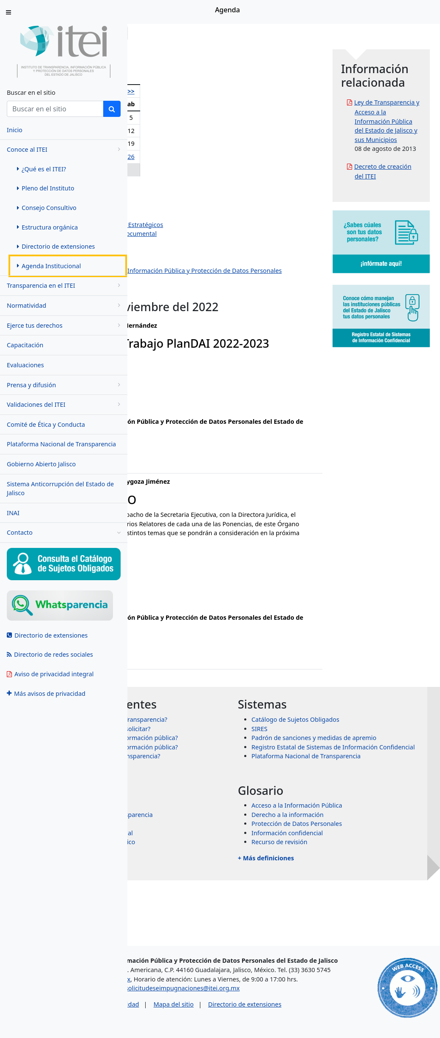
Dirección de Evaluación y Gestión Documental (217, 234)
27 (147, 170)
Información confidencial (350, 892)
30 (194, 170)
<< (147, 91)
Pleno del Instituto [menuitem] (45, 188)
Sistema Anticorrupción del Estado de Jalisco (60, 488)
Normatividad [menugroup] (65, 305)
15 (178, 143)
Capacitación (25, 345)
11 (222, 131)
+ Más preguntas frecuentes (208, 832)
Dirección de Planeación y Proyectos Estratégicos (221, 225)
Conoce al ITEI (65, 149)
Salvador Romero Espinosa (189, 206)
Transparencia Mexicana (214, 883)
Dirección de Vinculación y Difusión (201, 261)
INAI (13, 513)
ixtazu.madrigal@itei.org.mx (181, 625)
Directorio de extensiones (318, 1016)
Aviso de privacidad (186, 1016)
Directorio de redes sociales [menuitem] (50, 654)
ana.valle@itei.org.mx (172, 419)
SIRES (323, 761)
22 (178, 157)
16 (194, 143)
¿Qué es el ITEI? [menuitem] (41, 169)
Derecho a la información (351, 874)
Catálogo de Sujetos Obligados (359, 752)
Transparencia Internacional (220, 892)
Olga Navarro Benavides (185, 188)
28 (163, 170)
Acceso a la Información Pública (360, 865)
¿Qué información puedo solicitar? (229, 770)
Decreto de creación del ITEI (403, 231)
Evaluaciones (25, 365)
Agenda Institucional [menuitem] (49, 266)
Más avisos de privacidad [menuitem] (46, 693)
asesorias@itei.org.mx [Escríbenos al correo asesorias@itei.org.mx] (173, 991)
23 (194, 157)
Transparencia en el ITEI (65, 285)
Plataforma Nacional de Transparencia (61, 444)
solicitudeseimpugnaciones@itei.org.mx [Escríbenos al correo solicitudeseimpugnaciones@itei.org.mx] (257, 1000)
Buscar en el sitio (31, 92)
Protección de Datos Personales (360, 883)
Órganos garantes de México (221, 902)
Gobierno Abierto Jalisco (41, 464)
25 (222, 157)
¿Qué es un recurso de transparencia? (234, 816)
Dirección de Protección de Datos (198, 289)
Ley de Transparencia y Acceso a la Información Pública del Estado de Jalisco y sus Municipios (406, 139)
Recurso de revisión (343, 902)
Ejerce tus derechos (65, 325)
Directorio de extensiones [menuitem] (56, 246)
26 (236, 157)
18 (222, 143)
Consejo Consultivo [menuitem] (46, 208)
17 (209, 143)
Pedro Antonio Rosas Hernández (197, 197)
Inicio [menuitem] (15, 130)
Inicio (153, 33)
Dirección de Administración (191, 243)
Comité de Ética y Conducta (46, 424)
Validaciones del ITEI (65, 404)
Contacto (64, 532)
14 (163, 143)
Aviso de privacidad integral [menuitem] (50, 674)
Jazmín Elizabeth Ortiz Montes (194, 215)
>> (236, 91)
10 (209, 131)
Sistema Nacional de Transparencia (230, 874)
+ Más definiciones (330, 917)
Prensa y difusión (65, 385)
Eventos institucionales (184, 298)
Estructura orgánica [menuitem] (47, 227)
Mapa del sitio (248, 1016)
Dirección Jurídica (176, 252)
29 (178, 170)
